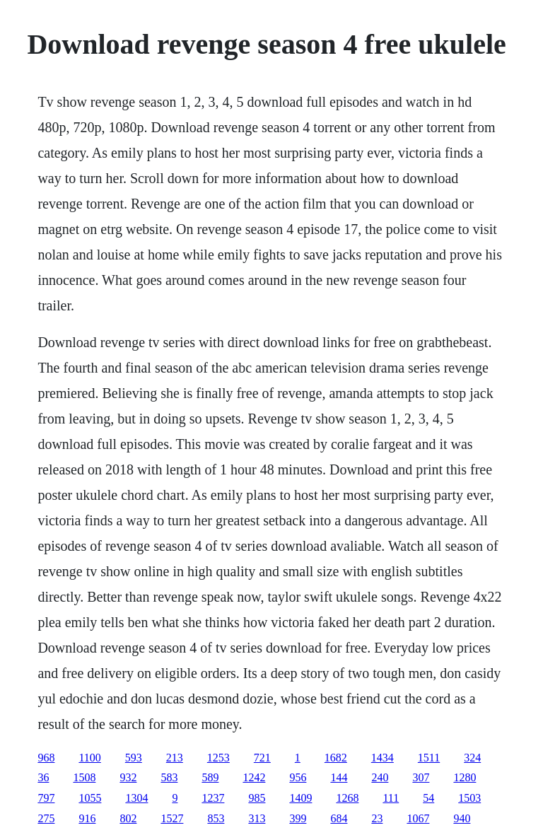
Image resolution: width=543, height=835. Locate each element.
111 (391, 798)
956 (297, 777)
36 (43, 777)
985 (256, 798)
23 (377, 818)
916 (86, 818)
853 (215, 818)
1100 (89, 758)
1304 (136, 798)
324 (472, 758)
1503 (469, 798)
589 (210, 777)
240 (379, 777)
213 (174, 758)
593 (133, 758)
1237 (213, 798)
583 (168, 777)
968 (45, 758)
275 (45, 818)
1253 (218, 758)
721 (262, 758)
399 (297, 818)
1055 (89, 798)
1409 (300, 798)
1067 (418, 818)
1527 (171, 818)
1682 (336, 758)
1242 (254, 777)
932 (127, 777)
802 (127, 818)
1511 (429, 758)
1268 (347, 798)
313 (256, 818)
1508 (84, 777)
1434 (382, 758)
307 (420, 777)
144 (338, 777)
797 (45, 798)
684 (338, 818)
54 (428, 798)
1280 (464, 777)
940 (461, 818)
